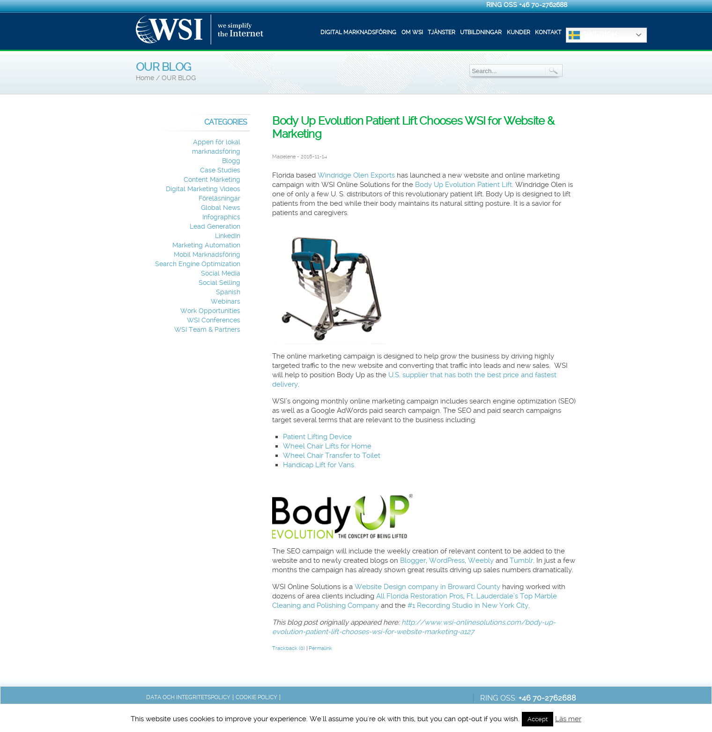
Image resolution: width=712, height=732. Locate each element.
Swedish (593, 35)
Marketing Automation (206, 245)
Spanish (228, 292)
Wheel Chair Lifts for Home (327, 446)
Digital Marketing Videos (203, 189)
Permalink (320, 648)
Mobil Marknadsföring (207, 255)
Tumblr (521, 560)
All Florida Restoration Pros (419, 596)
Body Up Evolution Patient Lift (463, 184)
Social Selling (219, 283)
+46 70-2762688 (543, 4)
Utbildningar (481, 32)
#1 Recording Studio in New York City (468, 605)
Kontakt (548, 32)
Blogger (413, 560)
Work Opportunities (210, 311)
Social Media (220, 273)
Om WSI (412, 32)
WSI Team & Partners (207, 330)
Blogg (231, 161)
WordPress (447, 560)
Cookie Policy (256, 697)
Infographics (221, 217)
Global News (220, 208)
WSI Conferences (213, 320)
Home (145, 78)
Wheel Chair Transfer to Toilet (331, 455)
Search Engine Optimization (197, 264)
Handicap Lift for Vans (318, 465)
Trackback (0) (288, 648)
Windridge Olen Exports (356, 175)
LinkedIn (227, 236)
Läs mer (568, 719)
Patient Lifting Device (317, 437)
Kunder (518, 32)
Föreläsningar (219, 198)
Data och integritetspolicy (188, 697)
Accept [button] (537, 719)
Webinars (225, 302)
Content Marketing (212, 180)
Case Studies (220, 170)
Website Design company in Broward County (427, 587)
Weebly (481, 560)
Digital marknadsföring (358, 32)
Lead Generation (215, 227)
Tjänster (441, 32)
